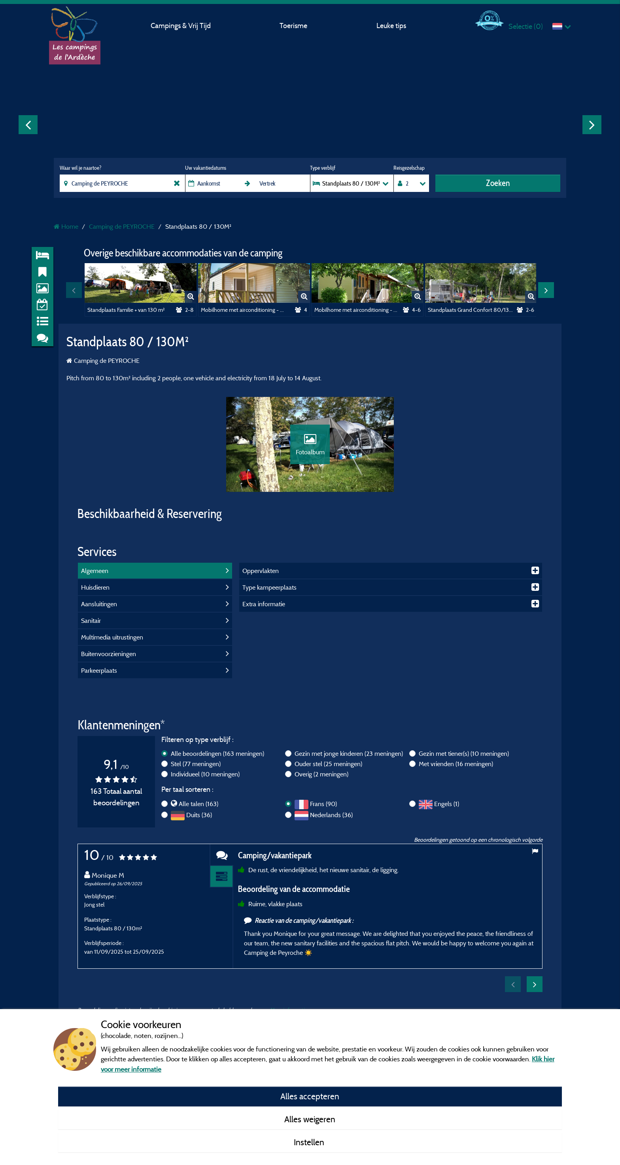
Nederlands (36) (331, 815)
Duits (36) (199, 815)
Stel (196, 764)
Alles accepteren (309, 1096)
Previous (28, 124)
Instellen (310, 1142)
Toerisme (293, 25)
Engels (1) (446, 804)
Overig (321, 774)
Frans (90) (323, 804)
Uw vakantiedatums (205, 167)
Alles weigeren (309, 1119)
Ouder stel (328, 764)
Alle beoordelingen (217, 753)
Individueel (205, 774)
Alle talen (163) (198, 804)
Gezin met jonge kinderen (349, 753)
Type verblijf (322, 167)
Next (591, 124)
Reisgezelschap (409, 167)
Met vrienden (456, 764)
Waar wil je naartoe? (80, 167)
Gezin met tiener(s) (464, 753)
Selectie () (525, 26)
